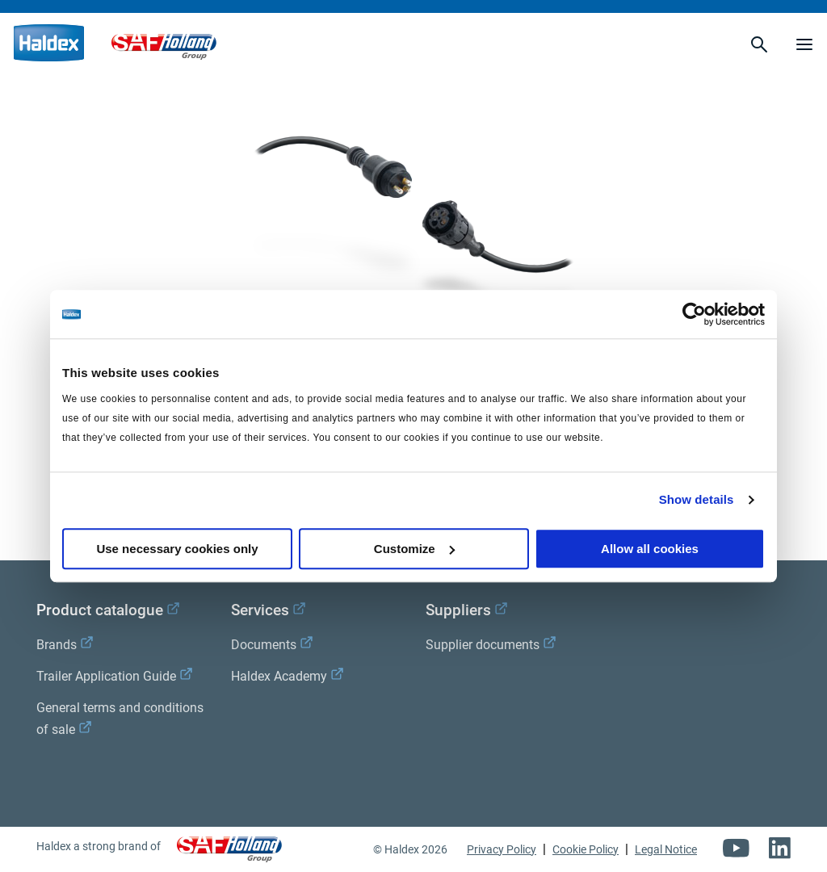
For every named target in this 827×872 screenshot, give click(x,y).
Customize (414, 548)
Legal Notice (666, 849)
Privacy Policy (501, 849)
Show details (696, 499)
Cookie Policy (585, 849)
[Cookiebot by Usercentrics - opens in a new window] (694, 314)
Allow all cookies (650, 548)
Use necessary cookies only (177, 548)
